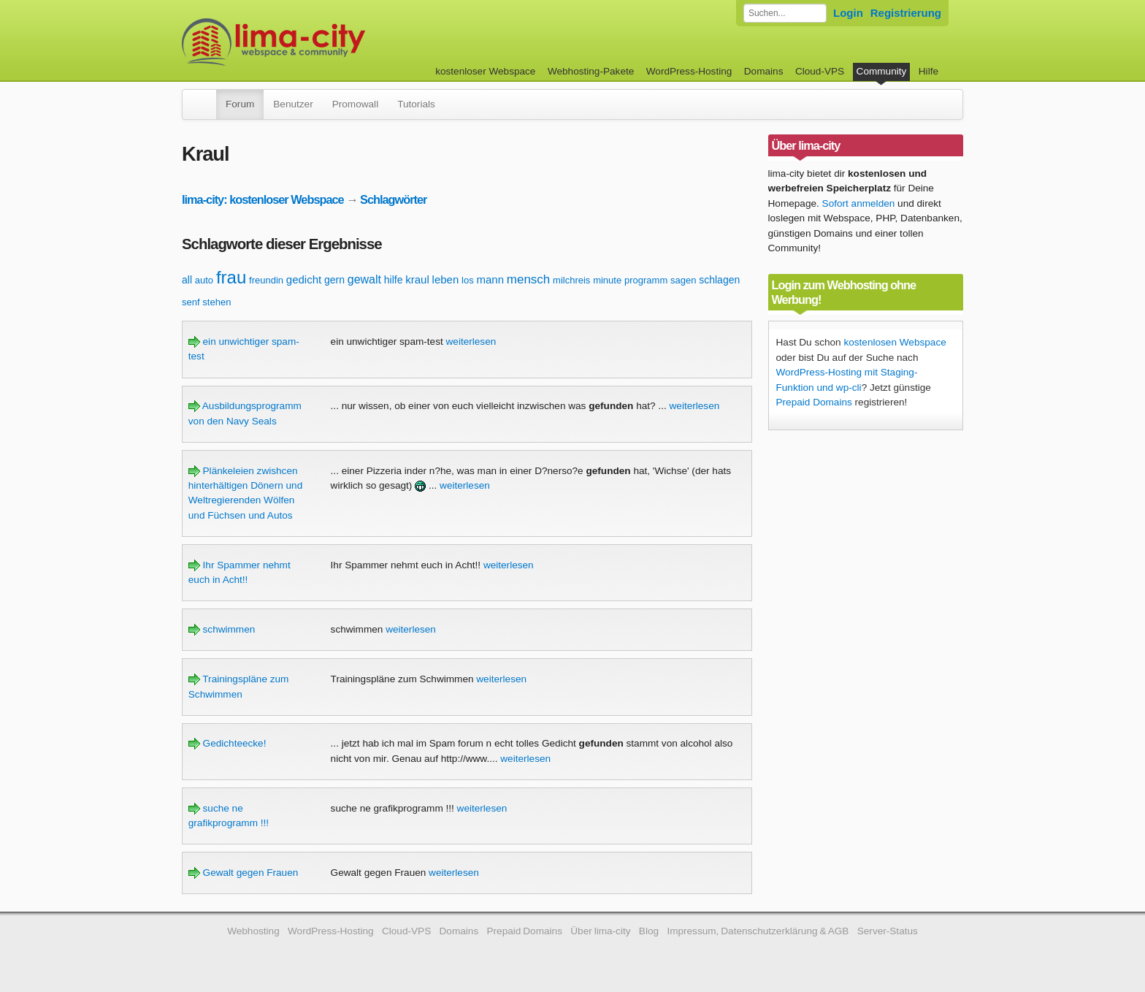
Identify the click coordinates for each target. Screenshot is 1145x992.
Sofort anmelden (858, 203)
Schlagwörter (393, 199)
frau (231, 277)
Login (848, 13)
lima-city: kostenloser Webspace (263, 199)
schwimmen (222, 629)
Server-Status (887, 931)
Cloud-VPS (819, 71)
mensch (529, 279)
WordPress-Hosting (689, 71)
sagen (683, 280)
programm (645, 280)
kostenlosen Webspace (894, 342)
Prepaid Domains (814, 402)
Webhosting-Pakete (591, 71)
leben (445, 279)
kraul (417, 279)
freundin (266, 280)
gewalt (364, 279)
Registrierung (905, 13)
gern (334, 280)
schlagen (719, 280)
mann (490, 279)
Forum (240, 104)
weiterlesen (471, 341)
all (187, 280)
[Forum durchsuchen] (785, 13)
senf (191, 302)
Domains (764, 71)
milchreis (571, 280)
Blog (649, 931)
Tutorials (416, 104)
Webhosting (253, 931)
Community (882, 71)
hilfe (393, 280)
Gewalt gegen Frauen (243, 872)
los (468, 280)
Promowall (355, 104)
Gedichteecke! (227, 743)
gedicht (303, 279)
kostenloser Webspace (485, 71)
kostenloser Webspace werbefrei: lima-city (328, 42)
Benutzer (293, 104)
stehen (216, 302)
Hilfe (928, 71)
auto (204, 280)
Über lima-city (600, 931)
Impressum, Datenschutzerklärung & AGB (758, 931)
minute (607, 280)
